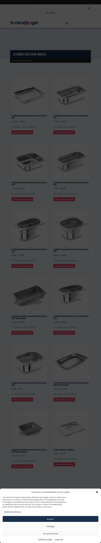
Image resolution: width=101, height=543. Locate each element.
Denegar (50, 526)
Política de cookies (45, 539)
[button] (97, 492)
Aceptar (50, 519)
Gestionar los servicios (12, 512)
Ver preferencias (50, 533)
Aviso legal (59, 539)
